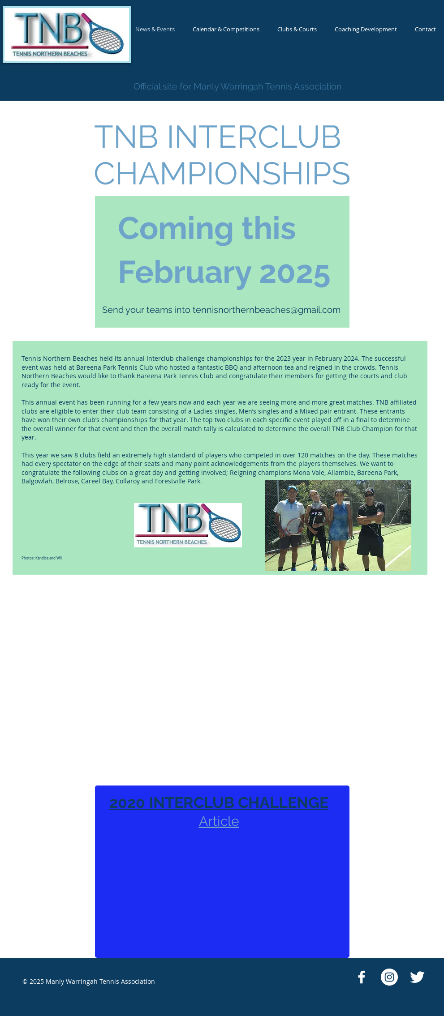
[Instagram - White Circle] (389, 977)
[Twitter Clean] (417, 977)
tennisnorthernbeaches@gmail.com (267, 309)
